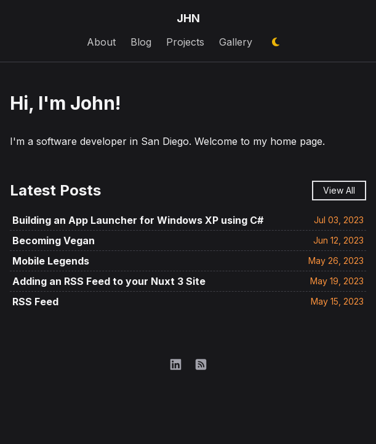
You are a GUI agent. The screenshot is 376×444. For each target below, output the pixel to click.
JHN (188, 18)
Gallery (235, 42)
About (101, 42)
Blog (140, 42)
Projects (185, 42)
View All (339, 190)
